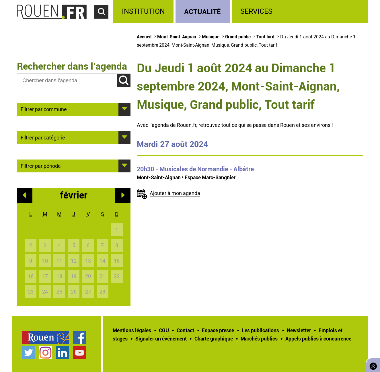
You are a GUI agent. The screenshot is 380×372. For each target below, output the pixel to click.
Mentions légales (132, 330)
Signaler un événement (161, 338)
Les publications (260, 330)
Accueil (144, 37)
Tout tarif (265, 37)
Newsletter (299, 330)
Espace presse (218, 330)
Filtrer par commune (44, 108)
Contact (185, 330)
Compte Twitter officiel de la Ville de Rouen (28, 352)
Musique (210, 37)
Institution (143, 11)
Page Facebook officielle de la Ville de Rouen (79, 337)
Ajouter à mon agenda (175, 193)
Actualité (202, 11)
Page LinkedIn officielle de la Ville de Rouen (62, 352)
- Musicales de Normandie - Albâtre (195, 169)
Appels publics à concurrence (318, 338)
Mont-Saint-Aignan (176, 37)
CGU (164, 330)
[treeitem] (144, 11)
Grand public (238, 37)
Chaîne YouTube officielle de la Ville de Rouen (79, 352)
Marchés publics (259, 338)
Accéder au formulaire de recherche (103, 21)
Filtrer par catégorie (43, 137)
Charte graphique (213, 338)
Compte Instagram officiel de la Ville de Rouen (45, 352)
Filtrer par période (41, 165)
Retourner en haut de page (372, 364)
